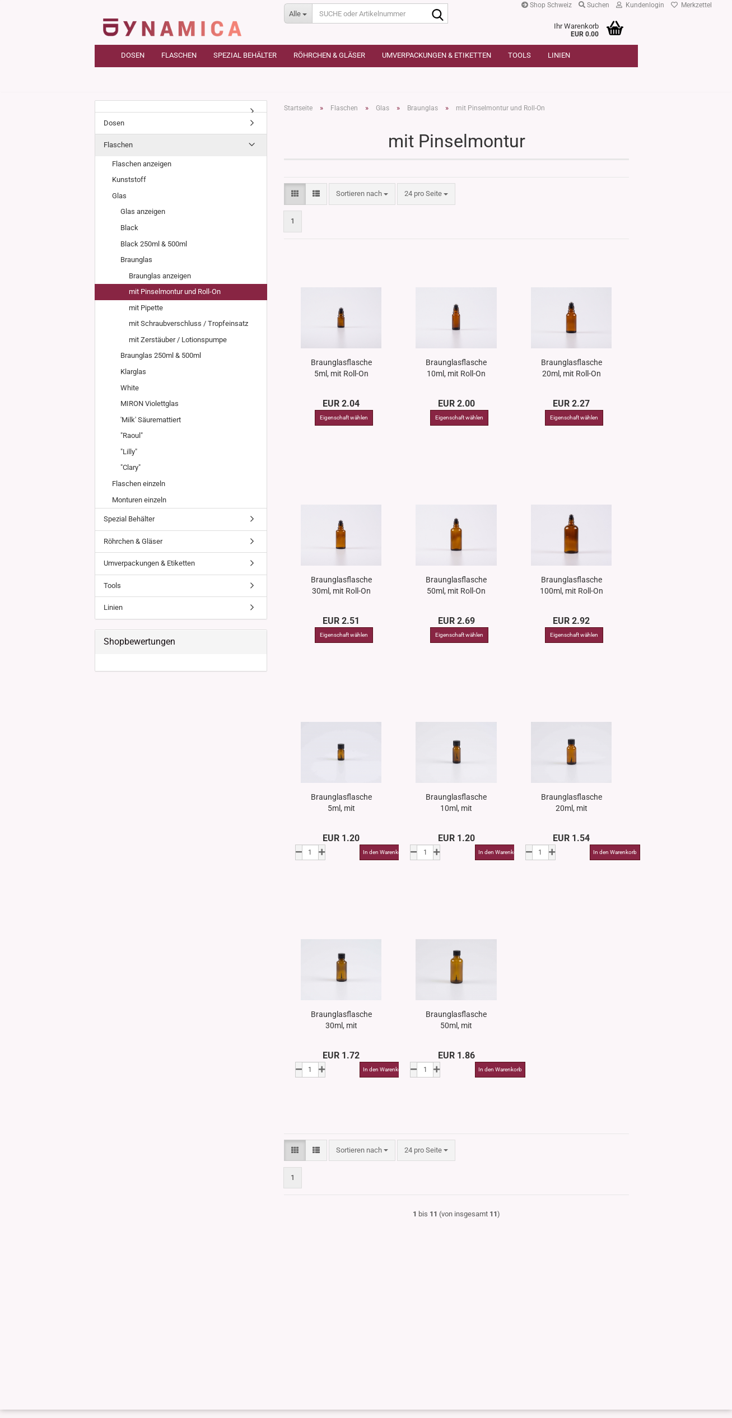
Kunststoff (129, 188)
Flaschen (179, 55)
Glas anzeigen (142, 220)
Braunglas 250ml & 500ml (160, 364)
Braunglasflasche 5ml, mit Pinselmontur (341, 810)
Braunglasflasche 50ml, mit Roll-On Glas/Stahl (456, 593)
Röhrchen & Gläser (329, 55)
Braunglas (136, 268)
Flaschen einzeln (138, 491)
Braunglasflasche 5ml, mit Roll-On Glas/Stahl (341, 376)
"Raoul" (131, 444)
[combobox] (362, 202)
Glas (119, 203)
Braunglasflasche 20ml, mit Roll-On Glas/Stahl (571, 376)
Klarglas (133, 379)
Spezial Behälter (245, 55)
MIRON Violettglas (149, 412)
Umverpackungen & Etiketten (436, 55)
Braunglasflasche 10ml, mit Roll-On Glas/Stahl (456, 376)
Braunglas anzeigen (160, 283)
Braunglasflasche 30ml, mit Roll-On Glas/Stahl (341, 593)
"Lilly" (128, 459)
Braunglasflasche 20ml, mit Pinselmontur (571, 810)
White (129, 395)
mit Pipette (146, 315)
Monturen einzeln (139, 507)
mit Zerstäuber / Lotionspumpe (178, 347)
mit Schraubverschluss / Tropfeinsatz (188, 332)
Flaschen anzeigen (141, 171)
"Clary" (130, 476)
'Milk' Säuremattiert (150, 427)
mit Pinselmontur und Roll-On (175, 300)
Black (129, 235)
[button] (295, 202)
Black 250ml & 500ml (153, 252)
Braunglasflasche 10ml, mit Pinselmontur (456, 810)
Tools (519, 55)
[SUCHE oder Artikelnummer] (298, 13)
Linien (559, 55)
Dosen (132, 55)
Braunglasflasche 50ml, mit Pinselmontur (456, 1028)
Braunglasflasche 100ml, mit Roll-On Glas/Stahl (571, 593)
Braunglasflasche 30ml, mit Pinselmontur (341, 1028)
